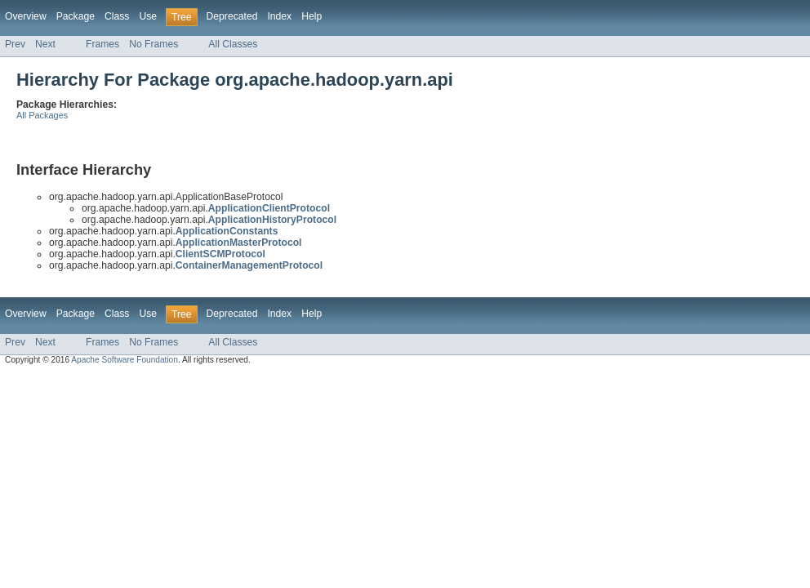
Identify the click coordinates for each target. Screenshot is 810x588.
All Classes (232, 44)
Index (279, 16)
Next (45, 44)
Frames (102, 44)
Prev (15, 44)
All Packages (42, 115)
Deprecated (232, 16)
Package (75, 16)
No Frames (153, 44)
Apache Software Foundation (124, 359)
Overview (26, 16)
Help (311, 16)
